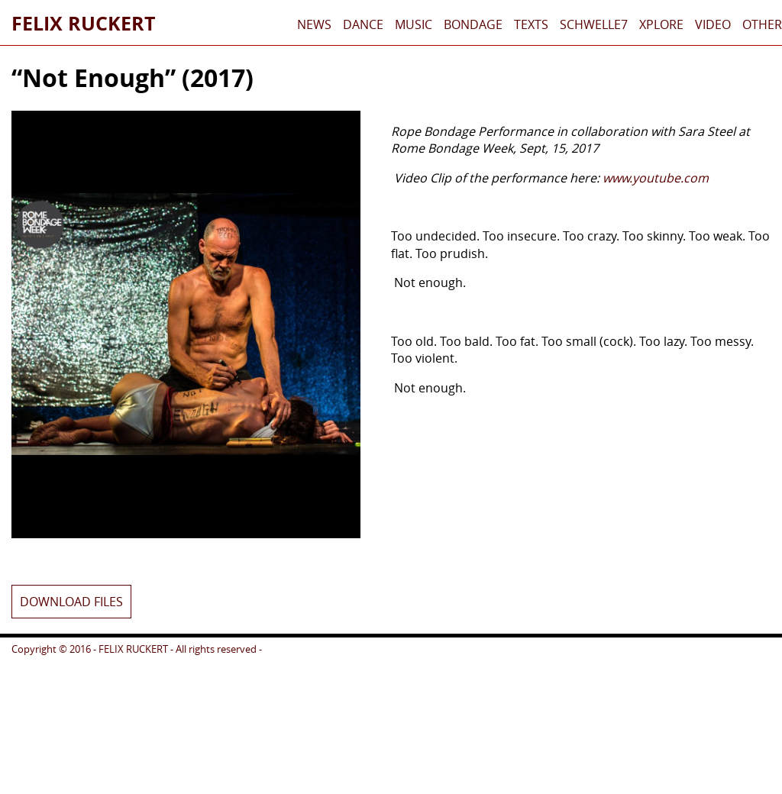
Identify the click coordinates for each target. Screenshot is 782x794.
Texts (531, 24)
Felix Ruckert (83, 23)
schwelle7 (594, 24)
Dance (363, 24)
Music (413, 24)
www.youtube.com (656, 177)
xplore (661, 24)
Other (762, 24)
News (314, 24)
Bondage (473, 24)
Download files (71, 601)
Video (713, 24)
